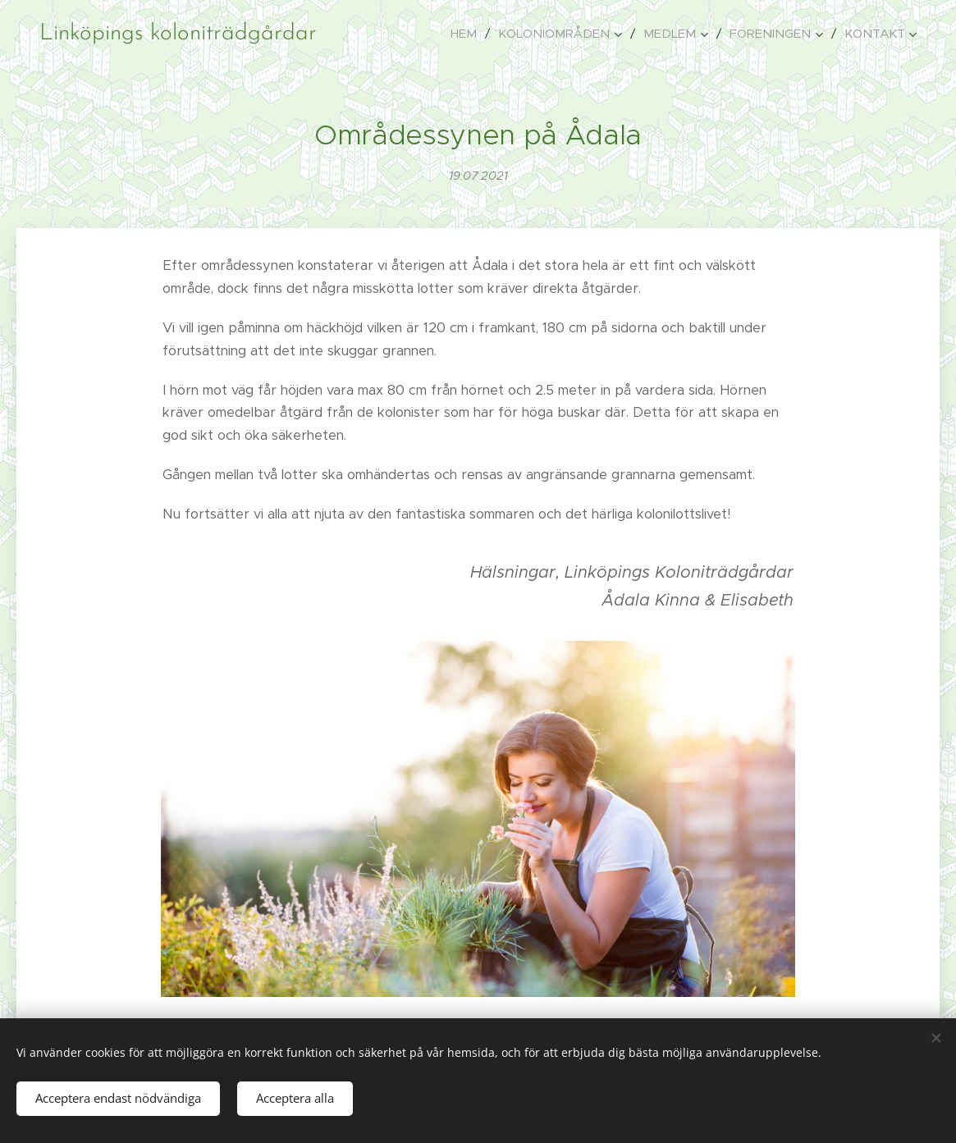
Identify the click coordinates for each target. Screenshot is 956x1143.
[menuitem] (468, 33)
